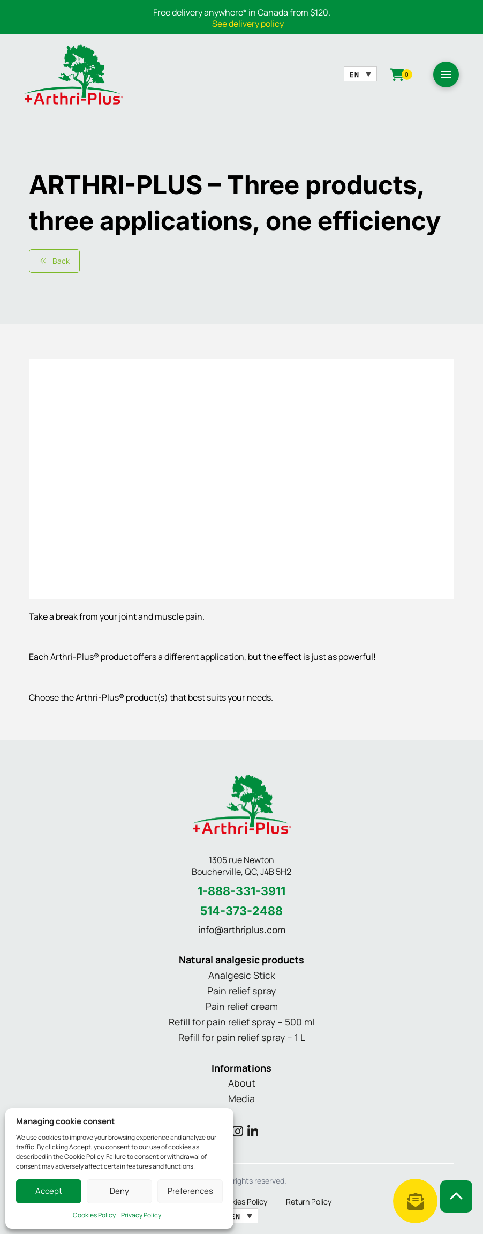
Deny (119, 1191)
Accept (48, 1191)
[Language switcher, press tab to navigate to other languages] (360, 73)
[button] (446, 74)
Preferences (190, 1191)
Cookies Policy (94, 1215)
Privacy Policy (141, 1215)
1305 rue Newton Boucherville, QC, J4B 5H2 (241, 866)
